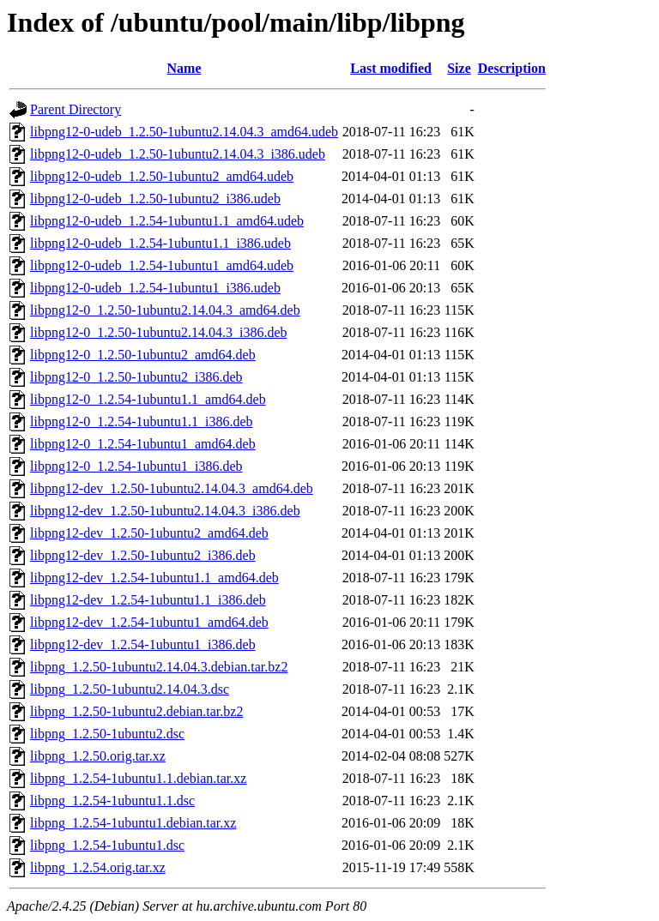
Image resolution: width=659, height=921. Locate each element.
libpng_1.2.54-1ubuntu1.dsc (107, 845)
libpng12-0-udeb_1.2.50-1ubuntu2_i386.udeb (155, 198)
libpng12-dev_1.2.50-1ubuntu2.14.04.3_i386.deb (165, 510)
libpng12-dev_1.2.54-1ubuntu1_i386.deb (143, 644)
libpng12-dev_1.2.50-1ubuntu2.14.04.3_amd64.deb (171, 488)
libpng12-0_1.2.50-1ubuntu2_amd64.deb (143, 354)
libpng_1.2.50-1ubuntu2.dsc (107, 733)
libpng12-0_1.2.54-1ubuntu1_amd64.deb (143, 443)
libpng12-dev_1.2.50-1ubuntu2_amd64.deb (149, 533)
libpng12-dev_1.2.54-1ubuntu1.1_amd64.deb (154, 577)
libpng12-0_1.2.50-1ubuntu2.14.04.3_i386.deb (158, 332)
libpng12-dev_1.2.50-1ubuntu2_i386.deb (143, 555)
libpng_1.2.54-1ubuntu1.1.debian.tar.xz (138, 778)
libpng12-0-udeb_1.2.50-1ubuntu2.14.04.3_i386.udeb (177, 154)
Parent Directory (75, 109)
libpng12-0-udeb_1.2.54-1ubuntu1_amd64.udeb (161, 265)
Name (184, 68)
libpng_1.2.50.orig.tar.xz (98, 756)
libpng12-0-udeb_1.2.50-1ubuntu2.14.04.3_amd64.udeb (184, 131)
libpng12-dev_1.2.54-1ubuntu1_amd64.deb (149, 622)
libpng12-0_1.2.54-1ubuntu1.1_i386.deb (141, 421)
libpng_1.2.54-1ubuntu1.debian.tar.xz (133, 823)
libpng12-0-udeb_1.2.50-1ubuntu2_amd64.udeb (161, 176)
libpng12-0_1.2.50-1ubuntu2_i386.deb (136, 377)
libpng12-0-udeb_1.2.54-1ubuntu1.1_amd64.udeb (167, 221)
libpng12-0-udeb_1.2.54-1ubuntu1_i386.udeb (155, 287)
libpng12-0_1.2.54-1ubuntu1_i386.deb (136, 466)
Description (512, 68)
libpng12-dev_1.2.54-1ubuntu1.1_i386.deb (148, 600)
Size (459, 68)
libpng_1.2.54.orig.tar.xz (98, 867)
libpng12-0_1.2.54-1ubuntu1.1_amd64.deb (148, 399)
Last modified (391, 68)
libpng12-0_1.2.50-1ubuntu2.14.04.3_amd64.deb (165, 310)
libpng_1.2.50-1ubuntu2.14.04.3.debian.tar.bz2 (158, 666)
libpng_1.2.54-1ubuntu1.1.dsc (112, 800)
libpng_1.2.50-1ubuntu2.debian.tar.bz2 (136, 711)
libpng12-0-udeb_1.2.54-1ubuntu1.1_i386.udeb (160, 243)
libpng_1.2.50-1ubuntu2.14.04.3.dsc (129, 689)
